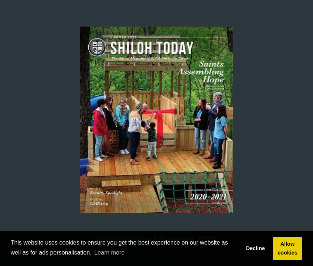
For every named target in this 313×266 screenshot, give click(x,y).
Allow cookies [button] (287, 248)
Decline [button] (255, 248)
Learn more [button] (109, 252)
